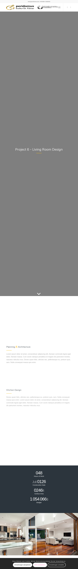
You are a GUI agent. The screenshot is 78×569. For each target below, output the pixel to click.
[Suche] (55, 7)
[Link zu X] (67, 7)
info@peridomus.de (33, 1)
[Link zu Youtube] (70, 7)
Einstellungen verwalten (56, 565)
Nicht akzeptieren (39, 565)
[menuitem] (55, 7)
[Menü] (59, 7)
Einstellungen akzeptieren (23, 565)
